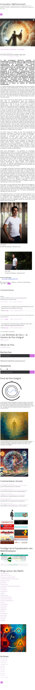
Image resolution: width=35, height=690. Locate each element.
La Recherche (20, 282)
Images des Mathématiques (6, 600)
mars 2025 (2, 675)
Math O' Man (3, 607)
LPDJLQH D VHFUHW (5, 49)
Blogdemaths (3, 588)
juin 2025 (2, 669)
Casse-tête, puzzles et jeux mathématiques (10, 586)
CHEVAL (6, 319)
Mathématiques (27, 282)
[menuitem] (5, 49)
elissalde (2, 490)
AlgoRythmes (3, 609)
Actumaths (2, 620)
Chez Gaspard (3, 589)
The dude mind (3, 613)
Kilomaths (2, 611)
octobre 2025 (3, 662)
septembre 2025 (4, 664)
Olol (1, 495)
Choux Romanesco (4, 573)
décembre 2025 (3, 658)
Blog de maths (3, 615)
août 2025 (2, 666)
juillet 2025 (2, 668)
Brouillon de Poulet (4, 580)
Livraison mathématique (5, 597)
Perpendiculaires (4, 604)
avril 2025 (2, 673)
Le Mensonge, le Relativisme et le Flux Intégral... (17, 485)
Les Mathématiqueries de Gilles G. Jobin (9, 578)
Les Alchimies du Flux (5, 347)
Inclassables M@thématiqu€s (13, 4)
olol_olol (2, 485)
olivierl (6, 310)
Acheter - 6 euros (4, 339)
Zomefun (2, 593)
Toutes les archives (4, 677)
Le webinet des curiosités (6, 598)
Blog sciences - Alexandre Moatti (7, 577)
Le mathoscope (3, 591)
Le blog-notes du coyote (5, 575)
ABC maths (2, 618)
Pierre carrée (3, 616)
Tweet (17, 56)
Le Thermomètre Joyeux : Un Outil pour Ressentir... (17, 504)
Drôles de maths (4, 584)
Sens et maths (3, 606)
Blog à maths (3, 582)
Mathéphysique (4, 595)
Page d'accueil (13, 49)
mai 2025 (2, 671)
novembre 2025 (3, 660)
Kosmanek (2, 499)
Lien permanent (4, 282)
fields (4, 283)
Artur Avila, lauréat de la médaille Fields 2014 (12, 55)
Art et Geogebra (21, 49)
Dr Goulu (2, 602)
